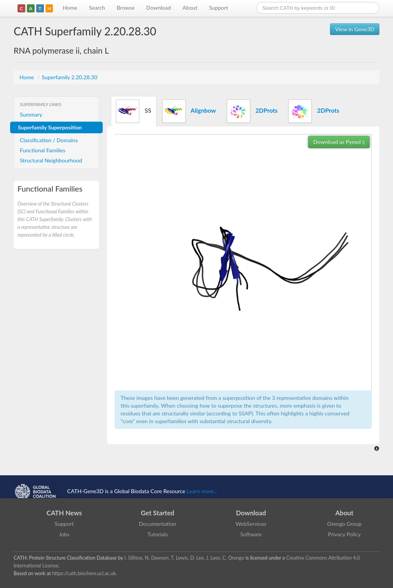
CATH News (64, 513)
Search (97, 7)
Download (158, 7)
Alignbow (189, 111)
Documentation (157, 523)
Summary (31, 114)
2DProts (252, 111)
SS (133, 111)
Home (70, 7)
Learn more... (202, 491)
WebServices (250, 523)
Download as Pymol (339, 141)
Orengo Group (344, 523)
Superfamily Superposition (50, 127)
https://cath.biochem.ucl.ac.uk (84, 573)
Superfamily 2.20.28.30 (69, 77)
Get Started (157, 513)
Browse (126, 7)
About (189, 7)
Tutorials (157, 534)
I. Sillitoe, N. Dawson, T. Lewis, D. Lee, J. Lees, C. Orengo (184, 558)
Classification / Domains (49, 140)
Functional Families (42, 150)
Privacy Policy (344, 534)
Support (218, 7)
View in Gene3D (354, 29)
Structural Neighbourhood (51, 160)
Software (251, 534)
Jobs (64, 534)
